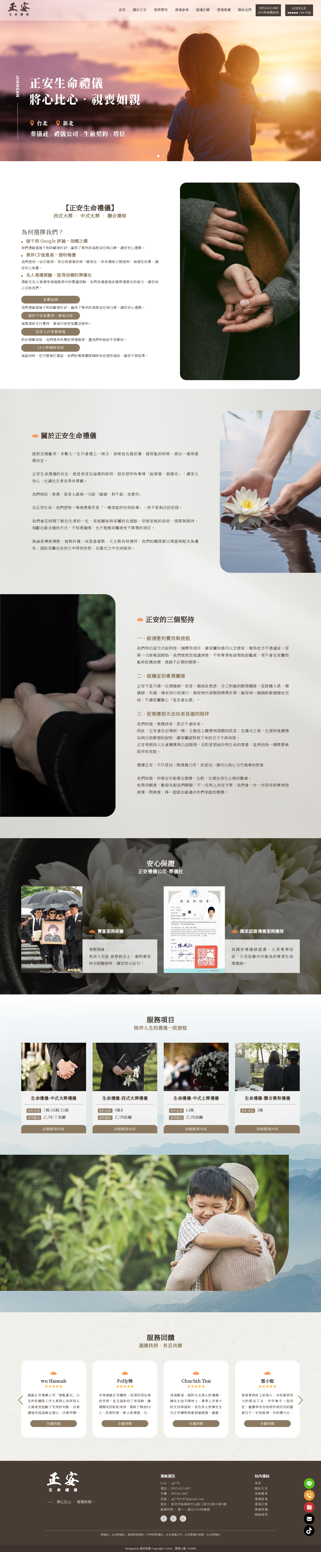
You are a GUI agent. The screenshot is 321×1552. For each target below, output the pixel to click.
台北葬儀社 (118, 1534)
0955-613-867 (181, 1488)
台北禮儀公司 (174, 1534)
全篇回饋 (53, 1425)
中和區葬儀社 (155, 1534)
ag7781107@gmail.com (187, 1499)
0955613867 (179, 1493)
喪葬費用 (161, 9)
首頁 (122, 9)
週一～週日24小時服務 (194, 1509)
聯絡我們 (245, 9)
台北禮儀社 (213, 1534)
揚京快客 (145, 1548)
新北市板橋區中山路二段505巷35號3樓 (198, 1504)
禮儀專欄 (224, 9)
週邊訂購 (203, 9)
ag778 (175, 1483)
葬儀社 (105, 1534)
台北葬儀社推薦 (194, 1534)
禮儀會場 (182, 9)
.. (173, 1548)
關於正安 (140, 9)
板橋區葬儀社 (136, 1534)
